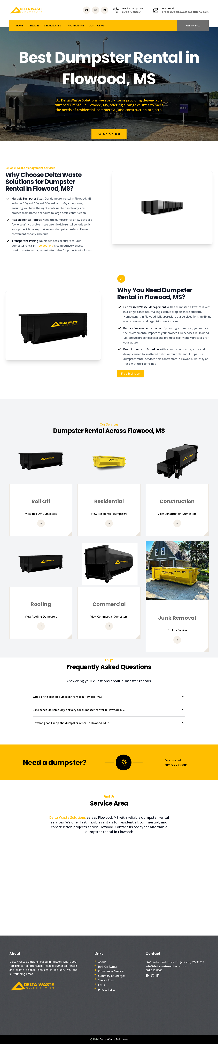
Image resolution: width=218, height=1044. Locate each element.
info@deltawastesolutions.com (166, 966)
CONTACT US (96, 25)
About (102, 962)
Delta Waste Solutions (68, 817)
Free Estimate (130, 373)
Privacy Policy (106, 989)
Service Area (106, 980)
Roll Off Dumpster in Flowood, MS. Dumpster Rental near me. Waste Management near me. (109, 880)
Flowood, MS (45, 245)
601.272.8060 (131, 12)
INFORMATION (75, 25)
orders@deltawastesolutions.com (185, 12)
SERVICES (33, 25)
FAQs (101, 985)
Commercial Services (111, 971)
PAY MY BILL (193, 25)
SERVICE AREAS (53, 25)
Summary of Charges (111, 976)
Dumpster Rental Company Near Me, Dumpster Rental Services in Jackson (175, 997)
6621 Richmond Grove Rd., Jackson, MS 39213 (175, 962)
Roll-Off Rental (107, 966)
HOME (19, 25)
